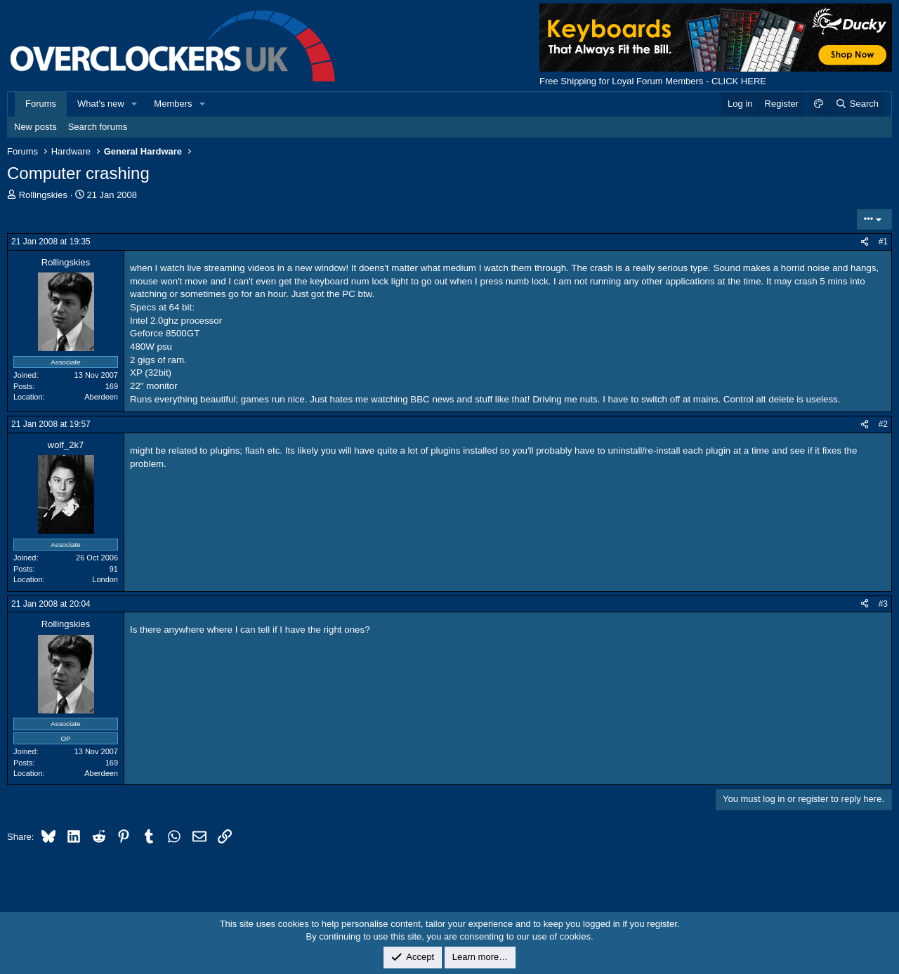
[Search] (856, 104)
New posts (35, 126)
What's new (100, 103)
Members (173, 103)
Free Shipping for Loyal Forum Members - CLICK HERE (652, 81)
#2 (883, 424)
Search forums (98, 126)
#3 (883, 604)
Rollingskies (43, 195)
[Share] (864, 242)
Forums (40, 103)
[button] (135, 104)
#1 (883, 241)
